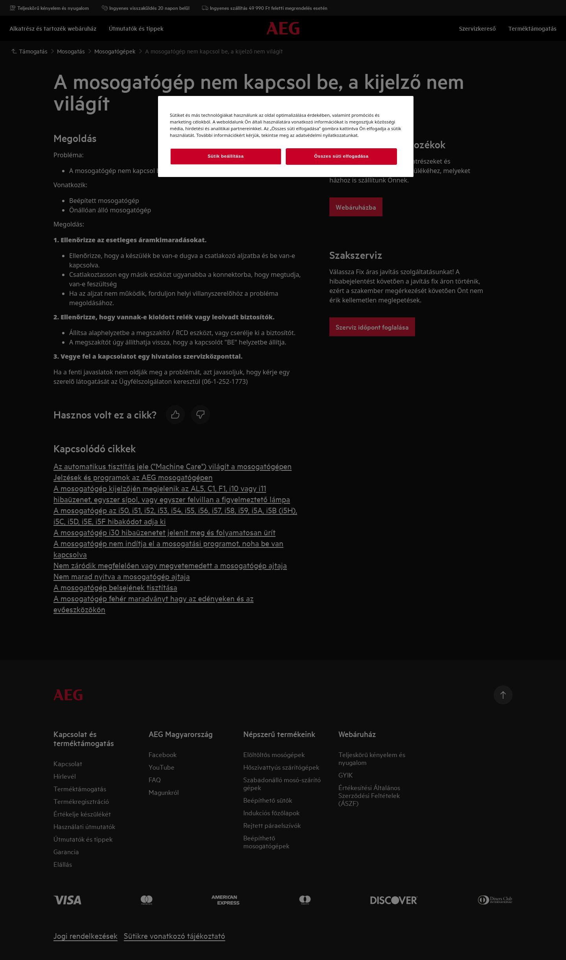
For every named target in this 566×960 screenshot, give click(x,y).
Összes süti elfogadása (341, 156)
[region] (285, 136)
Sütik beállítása (226, 156)
